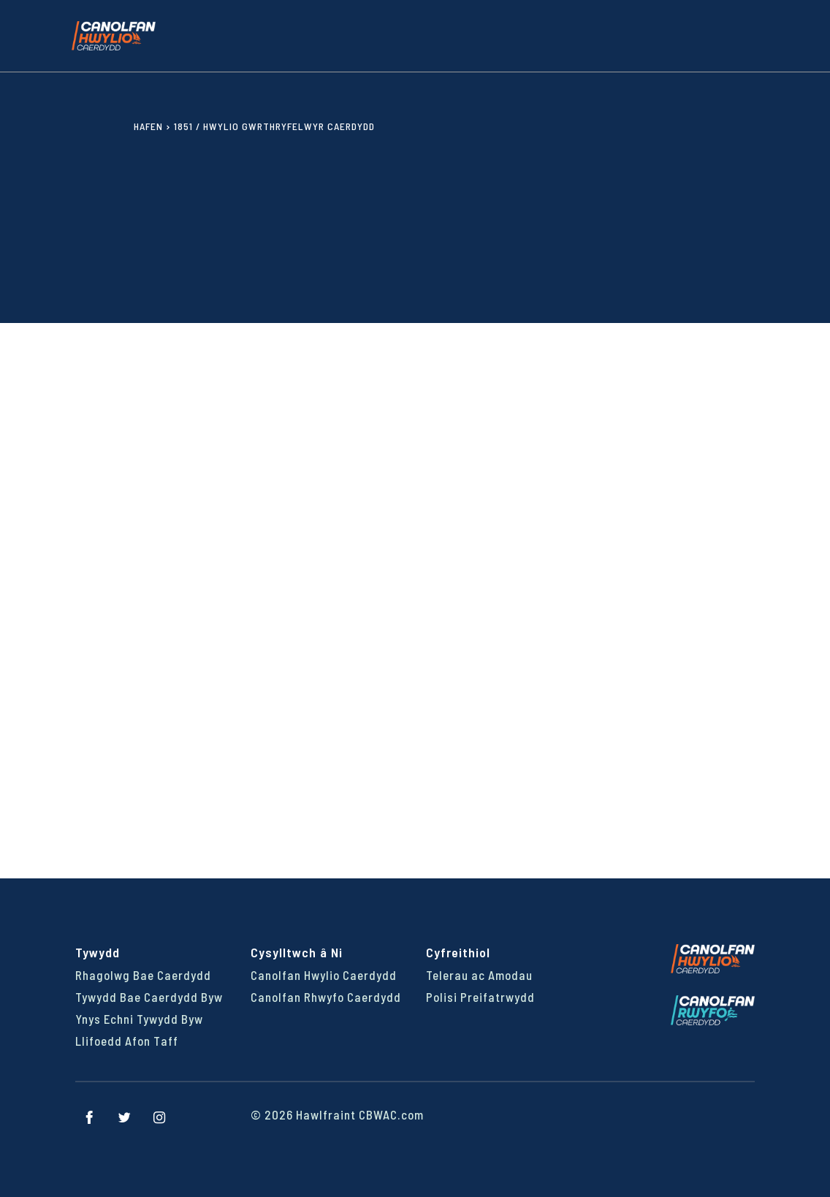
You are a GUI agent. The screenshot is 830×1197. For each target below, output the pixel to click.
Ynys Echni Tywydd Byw (139, 1018)
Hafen (148, 126)
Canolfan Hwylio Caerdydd (324, 975)
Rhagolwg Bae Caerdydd (143, 975)
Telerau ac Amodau (479, 975)
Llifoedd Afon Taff (126, 1040)
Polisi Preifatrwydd (480, 996)
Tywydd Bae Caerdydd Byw (149, 996)
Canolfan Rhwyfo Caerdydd (326, 996)
